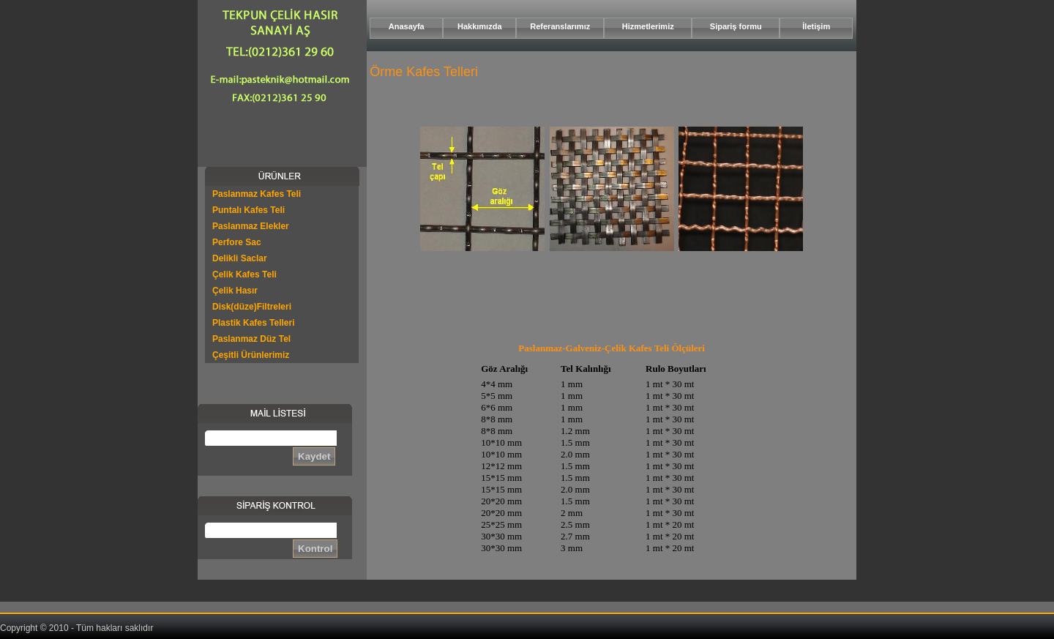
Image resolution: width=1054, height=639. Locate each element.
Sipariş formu (736, 26)
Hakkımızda (479, 26)
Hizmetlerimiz (648, 26)
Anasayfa (407, 26)
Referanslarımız (560, 26)
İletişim (816, 26)
